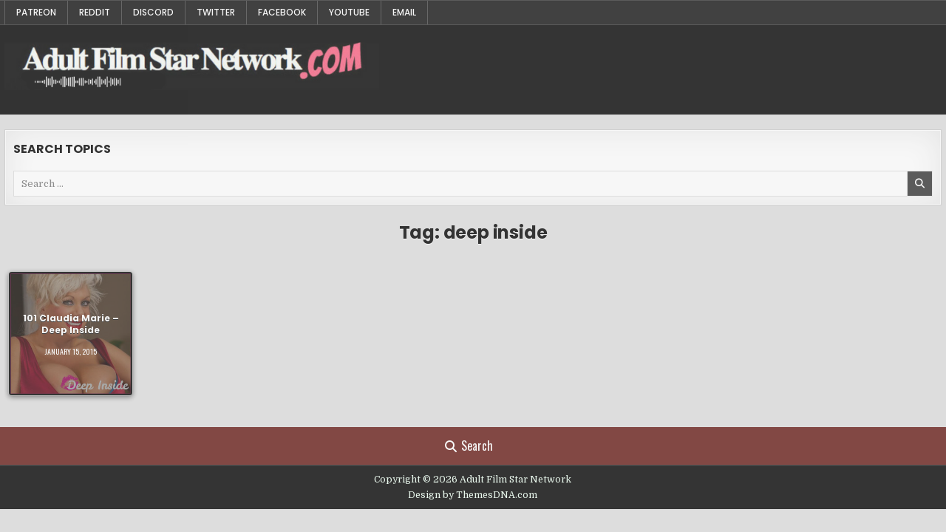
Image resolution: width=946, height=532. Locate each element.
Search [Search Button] (469, 445)
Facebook (282, 12)
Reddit (94, 12)
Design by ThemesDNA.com (472, 495)
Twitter (216, 12)
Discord (153, 12)
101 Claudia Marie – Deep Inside (71, 323)
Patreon (36, 12)
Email (404, 12)
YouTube (349, 12)
